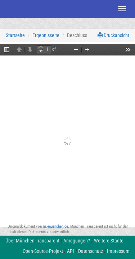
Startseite (15, 35)
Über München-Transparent (32, 241)
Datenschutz (90, 251)
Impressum (118, 251)
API (70, 251)
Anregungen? (76, 241)
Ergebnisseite (45, 35)
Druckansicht (113, 35)
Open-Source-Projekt (43, 251)
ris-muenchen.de (55, 226)
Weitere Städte (108, 241)
